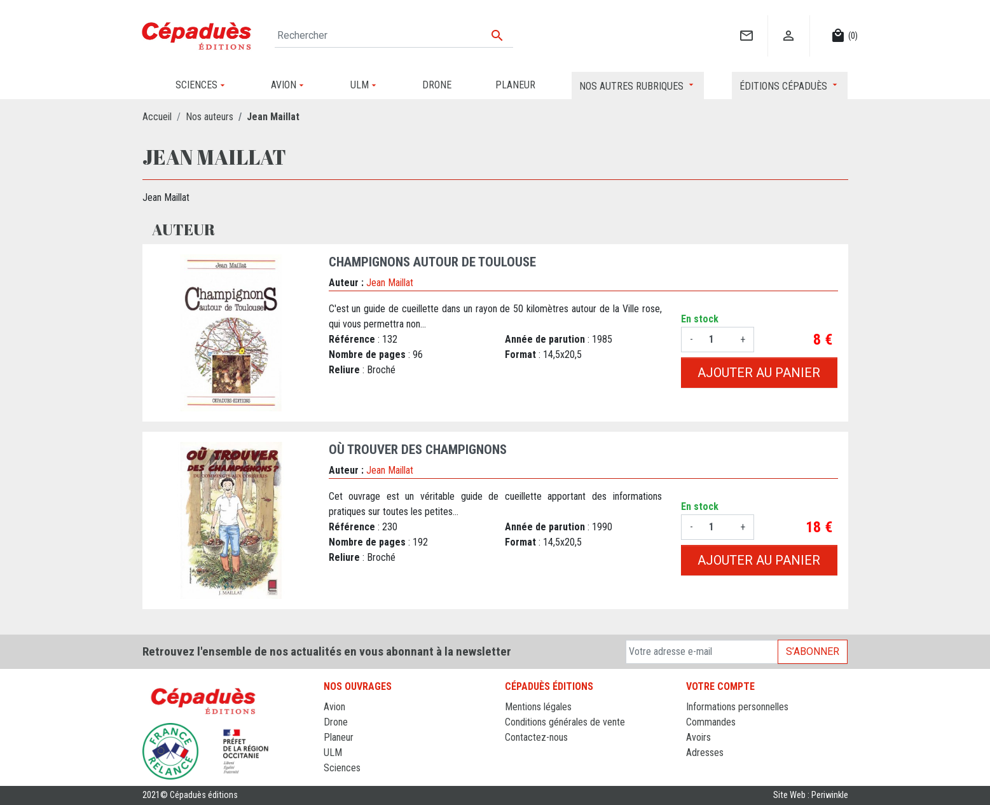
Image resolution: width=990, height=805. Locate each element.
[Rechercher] (394, 36)
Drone (336, 722)
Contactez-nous (536, 737)
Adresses (705, 753)
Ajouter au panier (759, 372)
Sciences (342, 768)
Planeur (339, 737)
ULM (333, 753)
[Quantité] (716, 339)
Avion (334, 707)
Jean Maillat (389, 283)
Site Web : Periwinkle (810, 795)
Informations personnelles (737, 707)
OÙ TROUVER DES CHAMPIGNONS (418, 449)
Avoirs (698, 737)
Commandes (711, 722)
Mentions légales (538, 707)
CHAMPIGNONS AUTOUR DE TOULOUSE (432, 262)
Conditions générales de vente (565, 722)
